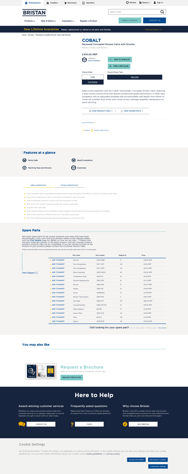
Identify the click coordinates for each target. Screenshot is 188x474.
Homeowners (33, 3)
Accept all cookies (135, 460)
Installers (52, 3)
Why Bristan (143, 424)
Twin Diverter (92, 82)
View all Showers (88, 122)
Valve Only (134, 77)
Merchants (70, 3)
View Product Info (101, 111)
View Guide (162, 328)
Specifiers (88, 3)
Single (93, 77)
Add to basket (58, 260)
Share (87, 130)
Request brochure (71, 378)
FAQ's (89, 424)
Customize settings (158, 466)
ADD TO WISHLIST (120, 60)
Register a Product (88, 21)
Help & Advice (48, 21)
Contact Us (154, 20)
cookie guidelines (94, 454)
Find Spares (35, 240)
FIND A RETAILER (119, 66)
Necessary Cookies (157, 460)
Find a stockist (130, 20)
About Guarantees (94, 60)
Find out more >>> (153, 30)
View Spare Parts (132, 111)
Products (29, 21)
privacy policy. (113, 454)
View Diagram (28, 273)
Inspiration (68, 21)
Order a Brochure (101, 130)
